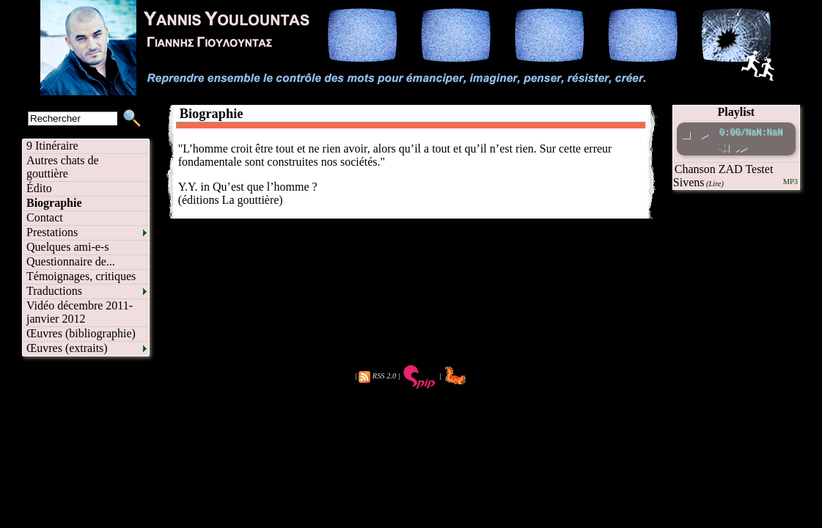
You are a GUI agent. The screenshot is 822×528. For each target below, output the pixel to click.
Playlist (736, 112)
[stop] (687, 132)
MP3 (790, 181)
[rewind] (723, 145)
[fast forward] (742, 145)
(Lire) (715, 184)
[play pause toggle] (705, 132)
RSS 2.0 (384, 376)
